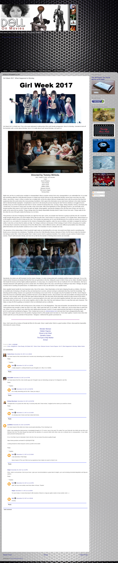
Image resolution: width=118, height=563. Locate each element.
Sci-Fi (60, 346)
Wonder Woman (45, 329)
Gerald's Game (45, 335)
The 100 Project (58, 70)
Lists (21, 70)
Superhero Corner (30, 70)
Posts (95, 192)
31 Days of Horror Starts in (9, 37)
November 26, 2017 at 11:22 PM (25, 483)
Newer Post (7, 555)
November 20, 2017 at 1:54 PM (25, 365)
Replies (11, 362)
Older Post (84, 555)
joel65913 (10, 424)
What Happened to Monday (70, 346)
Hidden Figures (45, 331)
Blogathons (13, 70)
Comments (96, 195)
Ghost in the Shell (45, 333)
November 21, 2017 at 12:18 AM (25, 454)
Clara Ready (21, 346)
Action (9, 346)
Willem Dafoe (81, 346)
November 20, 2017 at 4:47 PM (21, 377)
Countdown (19, 37)
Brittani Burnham (12, 401)
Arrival (45, 340)
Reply (8, 358)
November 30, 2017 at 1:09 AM (25, 498)
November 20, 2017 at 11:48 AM (23, 354)
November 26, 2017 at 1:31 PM (19, 470)
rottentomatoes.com (51, 311)
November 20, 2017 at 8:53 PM (26, 401)
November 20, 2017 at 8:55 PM (21, 424)
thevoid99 (10, 377)
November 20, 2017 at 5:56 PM (25, 389)
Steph (9, 470)
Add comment (8, 509)
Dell (13, 365)
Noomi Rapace (54, 346)
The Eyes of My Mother (45, 338)
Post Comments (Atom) (16, 558)
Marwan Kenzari (45, 346)
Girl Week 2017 (29, 346)
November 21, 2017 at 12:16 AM (25, 412)
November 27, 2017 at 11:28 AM (24, 490)
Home (5, 70)
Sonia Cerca (10, 354)
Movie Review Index (45, 70)
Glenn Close (37, 346)
